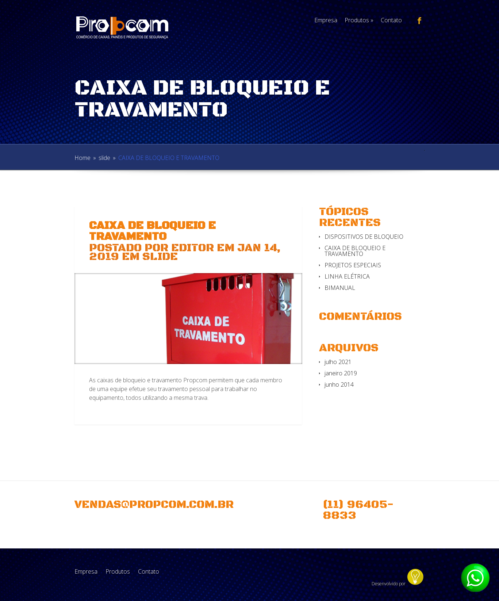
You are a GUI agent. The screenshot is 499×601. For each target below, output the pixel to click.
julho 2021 (338, 362)
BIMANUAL (340, 288)
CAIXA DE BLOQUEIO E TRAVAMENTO (355, 251)
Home (82, 158)
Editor (192, 248)
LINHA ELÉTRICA (347, 276)
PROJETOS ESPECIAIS (353, 265)
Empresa (325, 20)
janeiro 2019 (341, 373)
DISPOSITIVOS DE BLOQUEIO (364, 237)
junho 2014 (339, 384)
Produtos (359, 20)
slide (104, 158)
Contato (391, 20)
